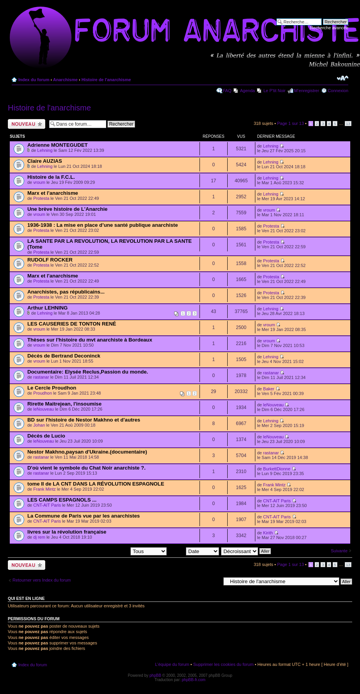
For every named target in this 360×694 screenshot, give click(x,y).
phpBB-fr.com (194, 680)
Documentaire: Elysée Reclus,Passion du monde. (87, 372)
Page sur (290, 123)
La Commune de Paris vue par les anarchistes (83, 516)
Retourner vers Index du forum (41, 580)
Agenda (247, 90)
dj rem (39, 537)
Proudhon (42, 393)
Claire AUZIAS (44, 161)
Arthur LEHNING (47, 308)
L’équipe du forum (172, 664)
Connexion (338, 90)
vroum (39, 182)
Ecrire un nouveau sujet (26, 124)
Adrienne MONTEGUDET (57, 145)
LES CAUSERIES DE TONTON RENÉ (71, 324)
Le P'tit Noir (275, 90)
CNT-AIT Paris (47, 505)
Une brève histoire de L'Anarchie (67, 209)
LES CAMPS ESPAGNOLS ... (61, 500)
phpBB (155, 675)
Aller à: (213, 581)
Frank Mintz (44, 489)
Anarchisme (65, 79)
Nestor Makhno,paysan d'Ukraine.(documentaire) (87, 452)
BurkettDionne (276, 468)
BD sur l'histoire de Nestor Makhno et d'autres (83, 420)
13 (348, 123)
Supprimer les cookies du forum (223, 664)
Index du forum (33, 79)
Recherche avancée (329, 27)
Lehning (44, 150)
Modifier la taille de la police (342, 78)
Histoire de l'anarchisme (106, 79)
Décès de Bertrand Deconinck (63, 356)
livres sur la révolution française (66, 532)
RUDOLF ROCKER (50, 260)
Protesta (41, 198)
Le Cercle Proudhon (51, 388)
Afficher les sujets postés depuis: (117, 550)
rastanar (41, 377)
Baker (268, 388)
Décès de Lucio (46, 436)
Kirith (268, 532)
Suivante (339, 550)
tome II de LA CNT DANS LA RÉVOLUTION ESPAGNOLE (95, 484)
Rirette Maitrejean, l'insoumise (64, 404)
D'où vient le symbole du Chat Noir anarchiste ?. (86, 468)
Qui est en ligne (26, 598)
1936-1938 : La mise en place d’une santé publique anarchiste (102, 225)
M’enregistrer (306, 90)
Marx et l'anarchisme (52, 193)
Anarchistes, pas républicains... (66, 292)
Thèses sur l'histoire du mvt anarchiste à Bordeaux (89, 340)
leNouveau (43, 409)
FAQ (227, 90)
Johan (39, 425)
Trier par (194, 550)
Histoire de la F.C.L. (51, 177)
